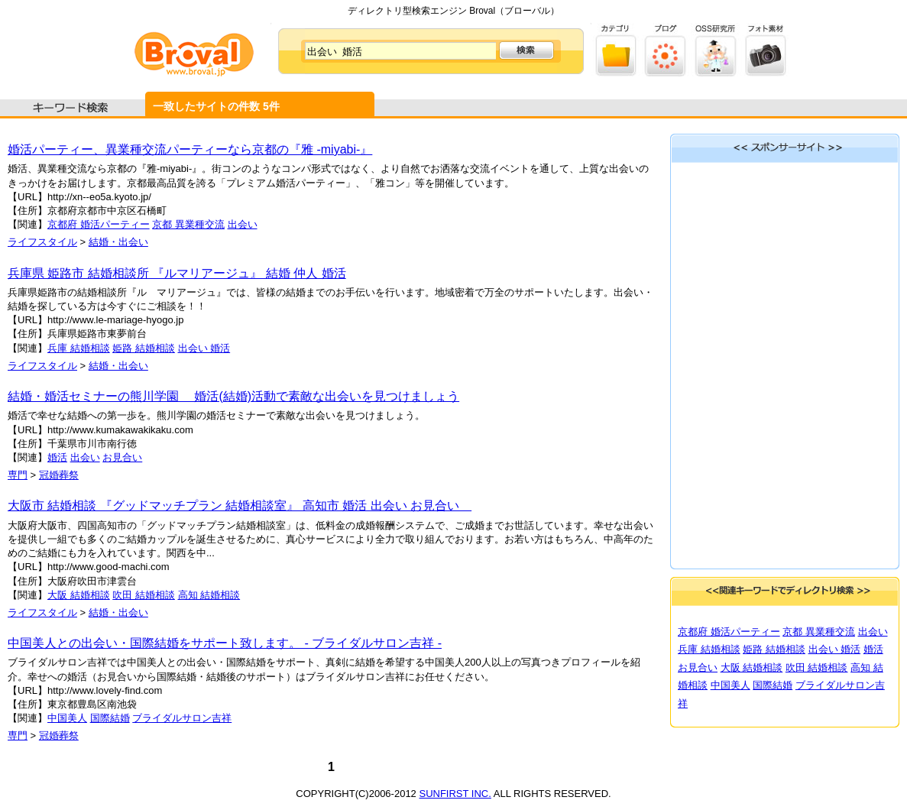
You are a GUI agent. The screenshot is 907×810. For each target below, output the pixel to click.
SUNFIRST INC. (455, 793)
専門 (18, 475)
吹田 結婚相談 (143, 595)
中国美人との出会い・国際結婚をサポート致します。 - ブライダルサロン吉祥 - (225, 643)
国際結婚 (110, 718)
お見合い (122, 457)
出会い (243, 224)
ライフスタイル (42, 242)
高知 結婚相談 (209, 595)
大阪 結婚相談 (78, 595)
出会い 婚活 (204, 348)
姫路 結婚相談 (143, 348)
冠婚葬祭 (59, 475)
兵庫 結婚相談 (78, 348)
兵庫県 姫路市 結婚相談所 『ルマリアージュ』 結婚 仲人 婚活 (177, 273)
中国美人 (67, 718)
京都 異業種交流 (188, 224)
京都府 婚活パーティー (98, 224)
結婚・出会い (118, 242)
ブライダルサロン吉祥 (182, 718)
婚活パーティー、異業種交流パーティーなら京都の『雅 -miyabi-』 (190, 149)
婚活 (57, 457)
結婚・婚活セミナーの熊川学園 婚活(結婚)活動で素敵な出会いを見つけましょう (233, 396)
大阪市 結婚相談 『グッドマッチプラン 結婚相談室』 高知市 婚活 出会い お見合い (239, 505)
